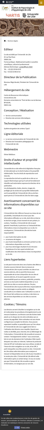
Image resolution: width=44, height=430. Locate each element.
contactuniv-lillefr (25, 67)
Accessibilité (6, 415)
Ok (17, 427)
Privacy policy (25, 427)
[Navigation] (41, 3)
